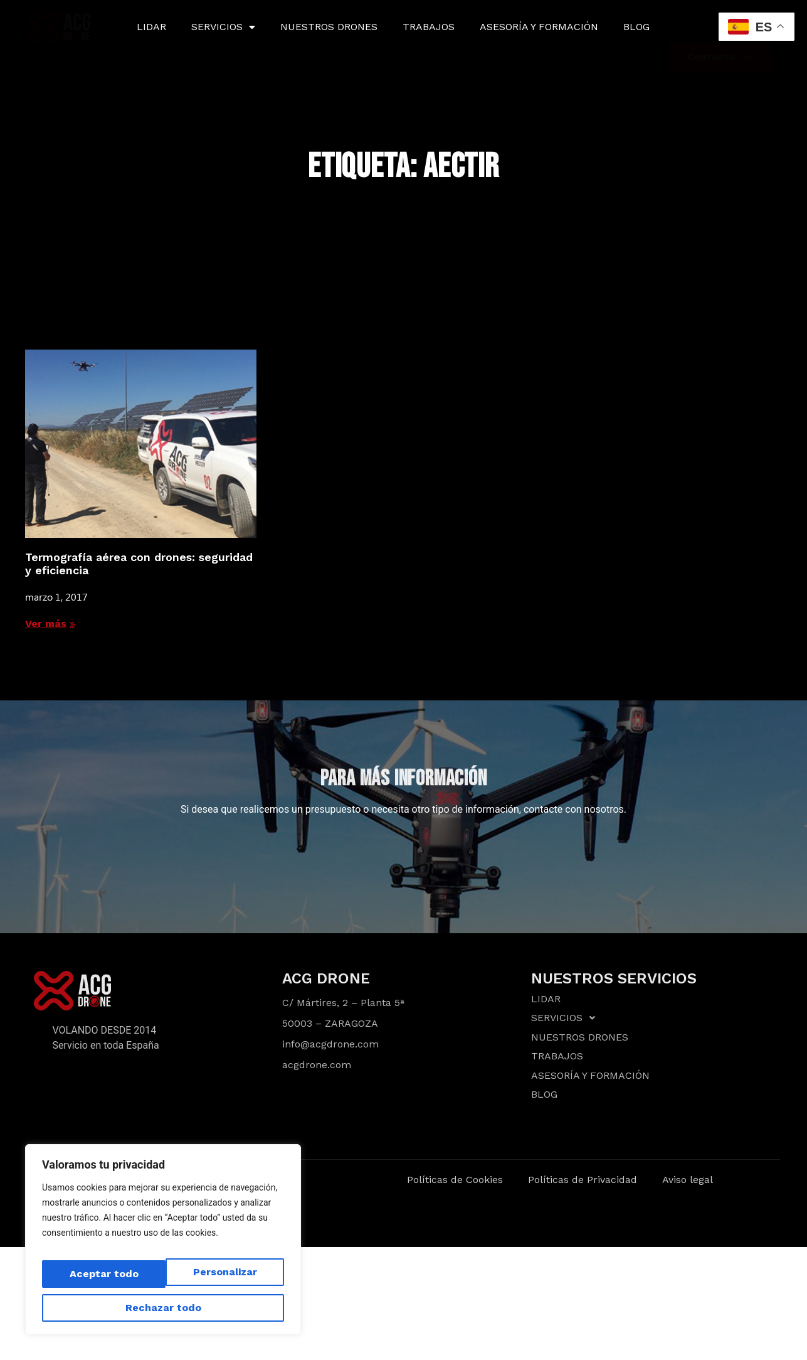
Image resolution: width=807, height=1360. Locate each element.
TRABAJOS (429, 27)
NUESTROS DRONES (328, 27)
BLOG (636, 27)
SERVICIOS (223, 27)
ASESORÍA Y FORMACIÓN (539, 27)
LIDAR (151, 27)
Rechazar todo (218, 1280)
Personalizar (97, 1280)
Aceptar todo (163, 1308)
